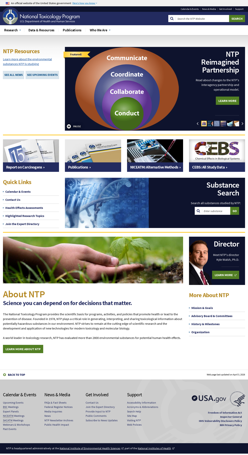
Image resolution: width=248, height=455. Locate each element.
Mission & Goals (202, 308)
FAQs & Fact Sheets (55, 404)
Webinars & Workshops (16, 426)
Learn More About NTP (23, 351)
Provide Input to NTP (98, 413)
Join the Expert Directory (22, 224)
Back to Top (16, 376)
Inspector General (231, 418)
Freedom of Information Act (225, 414)
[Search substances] (216, 211)
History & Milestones (205, 324)
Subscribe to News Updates (102, 421)
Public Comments (96, 417)
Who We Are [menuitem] (98, 30)
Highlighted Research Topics (24, 216)
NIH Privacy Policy (231, 426)
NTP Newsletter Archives (58, 421)
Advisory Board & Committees (211, 316)
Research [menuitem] (11, 30)
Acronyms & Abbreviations (142, 408)
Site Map (132, 417)
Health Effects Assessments (24, 208)
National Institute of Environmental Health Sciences (90, 449)
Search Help (134, 413)
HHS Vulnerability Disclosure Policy (220, 422)
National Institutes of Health (154, 449)
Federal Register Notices (58, 408)
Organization (200, 332)
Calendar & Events (190, 9)
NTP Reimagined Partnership (220, 62)
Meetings (11, 408)
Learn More (227, 101)
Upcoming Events (13, 404)
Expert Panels (11, 413)
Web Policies (134, 426)
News (47, 417)
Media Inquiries (53, 413)
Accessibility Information (141, 404)
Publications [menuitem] (72, 30)
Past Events (9, 430)
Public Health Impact (56, 426)
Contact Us (12, 200)
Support (239, 9)
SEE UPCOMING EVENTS (42, 75)
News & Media (209, 9)
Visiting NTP (134, 421)
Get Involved (225, 9)
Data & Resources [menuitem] (41, 30)
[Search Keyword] (202, 18)
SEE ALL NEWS (13, 75)
